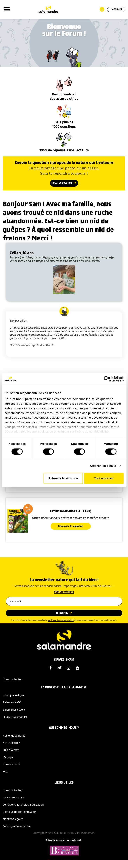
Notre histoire (11, 743)
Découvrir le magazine (70, 526)
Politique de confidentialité (19, 812)
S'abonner (116, 9)
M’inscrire (62, 613)
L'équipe (8, 757)
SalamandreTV (12, 702)
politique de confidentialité (61, 620)
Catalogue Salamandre (17, 826)
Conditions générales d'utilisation (23, 804)
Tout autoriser (104, 478)
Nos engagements (14, 735)
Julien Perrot (11, 750)
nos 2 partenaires (29, 399)
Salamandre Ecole (14, 709)
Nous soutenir (11, 764)
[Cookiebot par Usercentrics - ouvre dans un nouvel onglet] (107, 379)
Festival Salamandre (15, 717)
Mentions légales (13, 819)
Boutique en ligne (13, 695)
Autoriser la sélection (63, 478)
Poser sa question (62, 183)
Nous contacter (12, 679)
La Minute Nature (13, 797)
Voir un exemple (64, 591)
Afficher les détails (103, 466)
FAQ (5, 771)
